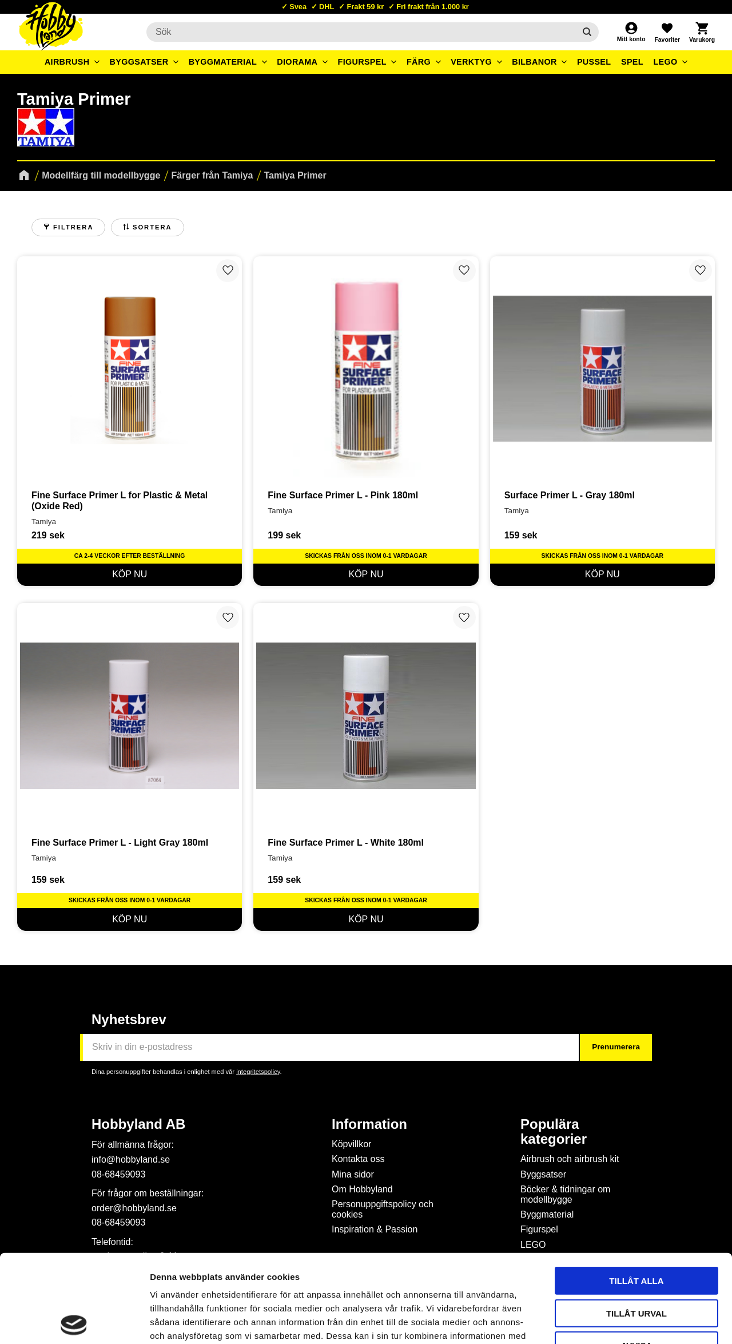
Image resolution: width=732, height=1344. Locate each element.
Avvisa (637, 1257)
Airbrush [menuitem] (67, 61)
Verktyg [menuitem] (471, 61)
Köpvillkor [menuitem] (351, 1144)
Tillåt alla (636, 1193)
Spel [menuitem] (632, 61)
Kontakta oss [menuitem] (358, 1159)
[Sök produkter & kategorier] (360, 32)
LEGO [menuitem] (665, 61)
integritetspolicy (258, 1071)
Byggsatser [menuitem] (139, 61)
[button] (666, 32)
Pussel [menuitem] (594, 61)
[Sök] (587, 32)
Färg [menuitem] (419, 61)
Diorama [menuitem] (297, 61)
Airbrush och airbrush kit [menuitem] (569, 1159)
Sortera (152, 227)
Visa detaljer (621, 1321)
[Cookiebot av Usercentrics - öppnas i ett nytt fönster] (74, 1321)
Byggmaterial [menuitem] (223, 61)
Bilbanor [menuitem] (534, 61)
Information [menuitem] (369, 1124)
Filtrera (73, 227)
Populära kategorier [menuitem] (553, 1132)
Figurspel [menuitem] (362, 61)
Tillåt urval (636, 1225)
